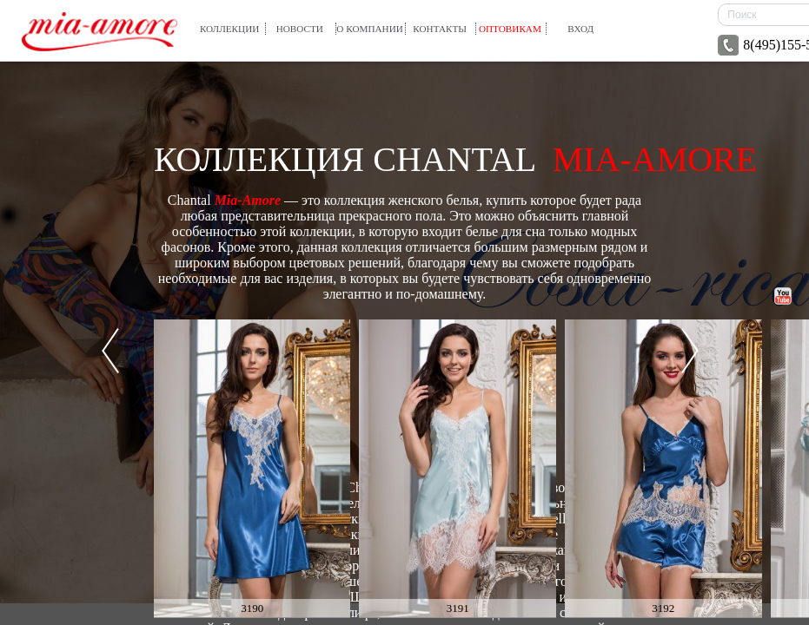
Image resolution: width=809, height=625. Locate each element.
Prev (110, 350)
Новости (299, 29)
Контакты (440, 29)
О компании (369, 29)
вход (580, 29)
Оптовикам (510, 29)
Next (690, 350)
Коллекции (229, 29)
